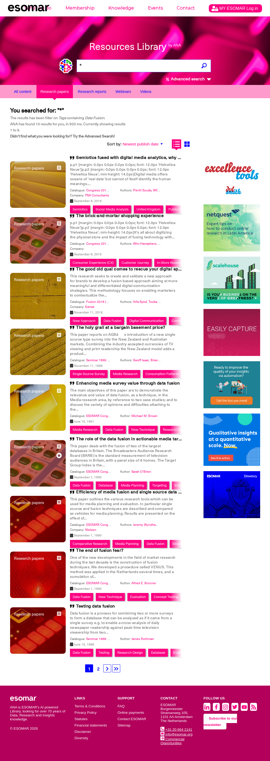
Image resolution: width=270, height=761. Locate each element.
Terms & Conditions (89, 706)
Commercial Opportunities (172, 741)
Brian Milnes (160, 360)
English (180, 485)
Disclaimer (82, 732)
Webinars (123, 91)
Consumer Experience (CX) (93, 262)
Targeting (159, 485)
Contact (186, 8)
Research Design (175, 429)
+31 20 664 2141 (176, 730)
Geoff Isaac (141, 360)
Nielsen (90, 530)
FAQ (121, 706)
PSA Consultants (97, 195)
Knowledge (121, 8)
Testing (103, 652)
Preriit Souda (142, 190)
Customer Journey (135, 262)
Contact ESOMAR (132, 719)
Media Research (125, 374)
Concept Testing (166, 597)
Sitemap (124, 725)
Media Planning (132, 485)
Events (155, 8)
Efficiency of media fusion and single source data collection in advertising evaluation (163, 492)
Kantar (89, 307)
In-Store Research (170, 262)
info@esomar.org (176, 734)
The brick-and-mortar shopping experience (120, 215)
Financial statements (90, 725)
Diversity (81, 738)
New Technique (143, 429)
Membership (79, 8)
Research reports (92, 91)
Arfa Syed (140, 302)
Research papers (54, 91)
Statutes (81, 719)
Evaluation (138, 597)
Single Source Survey (89, 374)
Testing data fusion (95, 606)
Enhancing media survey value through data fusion (128, 383)
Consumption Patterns (162, 374)
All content (22, 91)
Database (105, 485)
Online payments (131, 713)
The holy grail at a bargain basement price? (120, 327)
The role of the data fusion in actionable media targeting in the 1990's (147, 439)
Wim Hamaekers (144, 244)
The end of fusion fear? (99, 550)
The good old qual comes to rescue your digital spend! (131, 269)
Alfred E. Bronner (143, 583)
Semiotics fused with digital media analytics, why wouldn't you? (141, 157)
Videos (146, 91)
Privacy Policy (85, 713)
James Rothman (142, 639)
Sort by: (114, 144)
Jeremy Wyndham (145, 525)
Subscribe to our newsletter (220, 721)
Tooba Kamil (157, 302)
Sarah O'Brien (141, 472)
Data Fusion (114, 429)
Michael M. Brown (144, 416)
